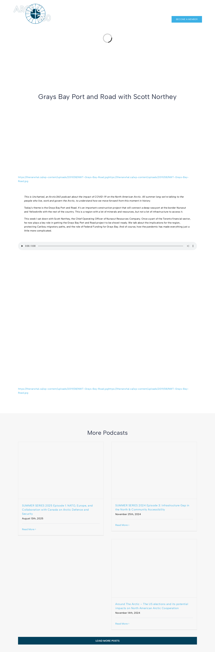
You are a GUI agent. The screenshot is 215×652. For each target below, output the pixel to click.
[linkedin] (195, 6)
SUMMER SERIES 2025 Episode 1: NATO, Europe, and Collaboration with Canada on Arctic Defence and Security (57, 509)
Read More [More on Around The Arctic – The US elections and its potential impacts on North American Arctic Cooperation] (121, 623)
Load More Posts (107, 640)
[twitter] (201, 6)
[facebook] (189, 6)
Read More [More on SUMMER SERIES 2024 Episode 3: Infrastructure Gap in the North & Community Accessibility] (121, 525)
